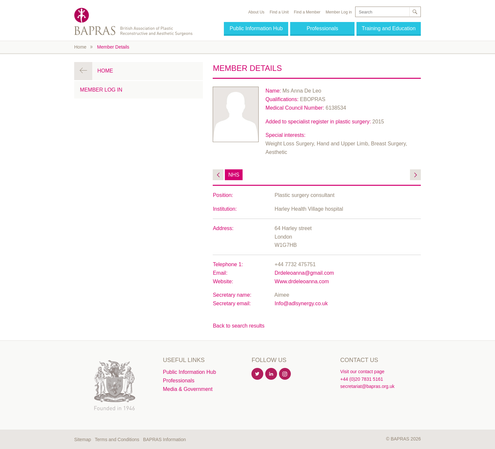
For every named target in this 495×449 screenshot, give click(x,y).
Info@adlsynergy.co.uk (301, 303)
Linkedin (271, 374)
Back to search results (238, 326)
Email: (220, 273)
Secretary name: (232, 295)
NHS (233, 175)
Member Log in (339, 12)
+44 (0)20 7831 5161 (361, 379)
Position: (223, 195)
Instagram (285, 374)
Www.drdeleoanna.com (302, 281)
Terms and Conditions (117, 439)
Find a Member (307, 12)
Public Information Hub (256, 28)
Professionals (322, 28)
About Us (256, 12)
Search (414, 11)
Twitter (257, 374)
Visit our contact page (362, 371)
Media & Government (187, 389)
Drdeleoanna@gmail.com (304, 273)
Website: (223, 281)
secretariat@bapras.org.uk (367, 386)
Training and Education (389, 28)
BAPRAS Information (164, 439)
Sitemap (82, 439)
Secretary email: (232, 303)
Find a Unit (279, 12)
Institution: (225, 209)
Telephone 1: (228, 264)
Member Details (113, 47)
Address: (223, 228)
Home (80, 47)
